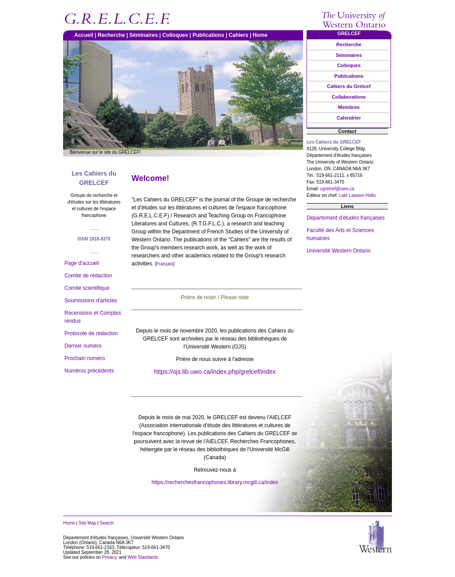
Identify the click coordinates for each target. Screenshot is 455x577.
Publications (348, 76)
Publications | (210, 35)
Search (107, 523)
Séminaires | (145, 35)
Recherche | (113, 35)
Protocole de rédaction (91, 333)
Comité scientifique (86, 288)
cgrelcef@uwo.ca (337, 188)
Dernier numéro (82, 346)
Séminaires (349, 55)
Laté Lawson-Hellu (357, 195)
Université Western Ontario (339, 251)
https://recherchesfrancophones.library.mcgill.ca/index (215, 482)
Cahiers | (241, 35)
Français (164, 263)
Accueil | (86, 35)
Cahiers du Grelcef (349, 86)
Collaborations (348, 97)
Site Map (87, 523)
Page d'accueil (81, 263)
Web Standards (143, 557)
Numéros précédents (89, 371)
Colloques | (177, 35)
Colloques (348, 65)
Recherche (348, 44)
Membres (348, 107)
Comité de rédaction (88, 275)
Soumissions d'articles (90, 300)
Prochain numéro (84, 358)
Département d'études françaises (346, 218)
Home (261, 35)
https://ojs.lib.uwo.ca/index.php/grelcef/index (215, 371)
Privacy (109, 557)
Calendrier (349, 117)
